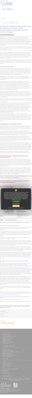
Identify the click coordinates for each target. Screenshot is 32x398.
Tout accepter (16, 201)
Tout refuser (16, 203)
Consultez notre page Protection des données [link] (16, 207)
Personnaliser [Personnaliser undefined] (16, 205)
